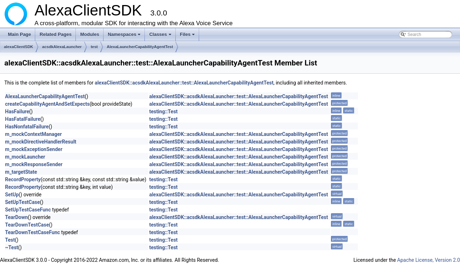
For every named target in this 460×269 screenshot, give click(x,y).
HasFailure (17, 111)
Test (10, 240)
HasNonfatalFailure (27, 126)
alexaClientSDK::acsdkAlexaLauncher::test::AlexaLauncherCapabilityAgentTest (184, 83)
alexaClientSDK (18, 47)
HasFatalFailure (22, 119)
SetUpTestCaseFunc (28, 210)
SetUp (12, 194)
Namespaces (125, 36)
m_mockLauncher (25, 157)
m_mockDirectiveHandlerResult (40, 142)
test (94, 47)
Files (188, 36)
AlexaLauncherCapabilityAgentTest (140, 47)
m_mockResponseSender (34, 164)
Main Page (19, 34)
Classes (160, 36)
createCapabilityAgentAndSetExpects (47, 104)
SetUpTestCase (22, 202)
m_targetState (21, 172)
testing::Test (163, 111)
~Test (11, 247)
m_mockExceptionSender (34, 149)
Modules (89, 34)
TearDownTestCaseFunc (32, 232)
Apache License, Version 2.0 (428, 260)
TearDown (16, 217)
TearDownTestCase (27, 225)
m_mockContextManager (33, 134)
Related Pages (56, 34)
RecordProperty (23, 179)
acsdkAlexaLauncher (62, 47)
